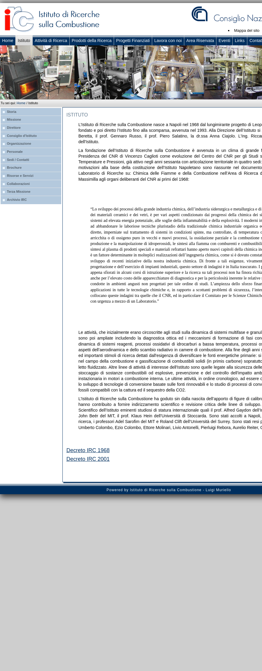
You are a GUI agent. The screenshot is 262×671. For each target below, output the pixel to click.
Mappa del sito (247, 30)
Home (21, 103)
